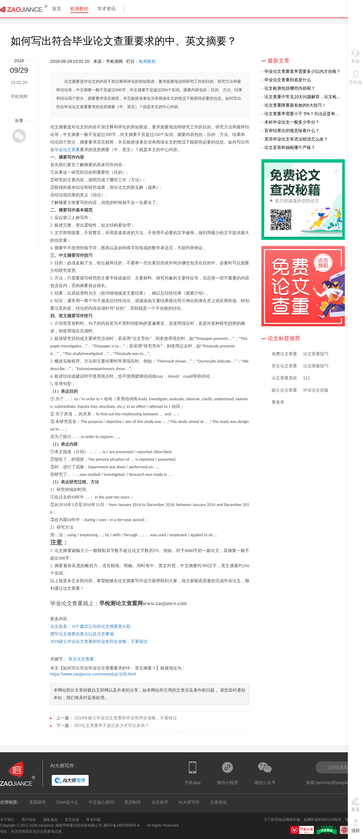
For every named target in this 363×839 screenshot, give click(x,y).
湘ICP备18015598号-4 (121, 825)
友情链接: (9, 802)
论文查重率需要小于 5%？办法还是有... (301, 113)
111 (306, 378)
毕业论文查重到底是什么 (287, 79)
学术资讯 (106, 8)
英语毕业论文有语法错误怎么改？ (296, 139)
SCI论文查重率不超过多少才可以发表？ (111, 725)
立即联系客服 (339, 767)
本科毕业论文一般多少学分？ (291, 122)
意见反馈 (72, 820)
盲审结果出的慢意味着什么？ (291, 130)
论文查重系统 (284, 378)
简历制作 (132, 802)
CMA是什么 (67, 802)
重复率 (278, 402)
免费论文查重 (284, 353)
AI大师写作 (189, 802)
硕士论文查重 (284, 390)
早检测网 (19, 96)
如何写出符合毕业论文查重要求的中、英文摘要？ (124, 41)
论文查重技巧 (316, 353)
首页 (56, 8)
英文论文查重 (81, 659)
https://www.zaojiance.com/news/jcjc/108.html (93, 674)
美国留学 (37, 802)
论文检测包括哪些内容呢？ (289, 88)
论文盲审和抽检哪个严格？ (289, 147)
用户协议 (28, 820)
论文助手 (160, 802)
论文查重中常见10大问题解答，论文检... (302, 96)
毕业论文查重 (67, 149)
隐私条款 (50, 820)
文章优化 (218, 802)
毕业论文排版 (316, 390)
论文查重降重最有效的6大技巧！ (295, 105)
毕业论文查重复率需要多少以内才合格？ (302, 71)
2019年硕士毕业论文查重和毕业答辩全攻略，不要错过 (125, 717)
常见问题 (93, 820)
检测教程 (79, 8)
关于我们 (7, 820)
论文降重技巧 (316, 365)
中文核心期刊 (101, 802)
